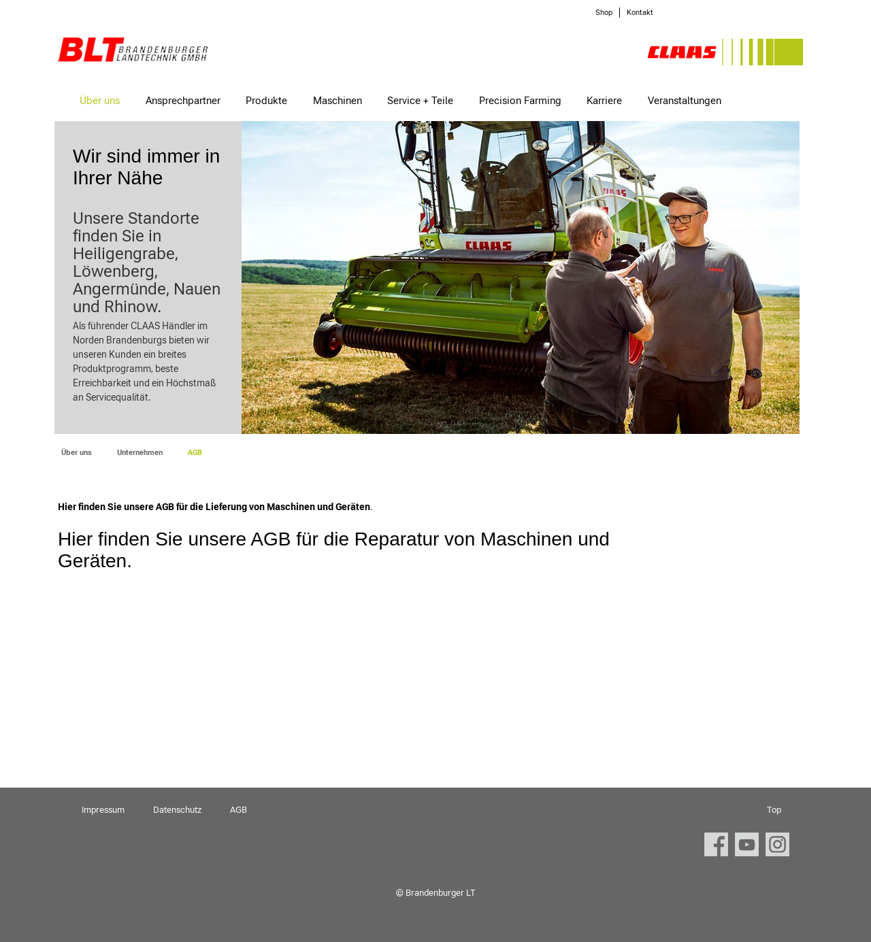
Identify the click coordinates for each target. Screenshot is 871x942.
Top (774, 810)
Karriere (604, 100)
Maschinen (337, 100)
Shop (603, 12)
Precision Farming (520, 100)
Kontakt (640, 12)
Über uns (100, 100)
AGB (238, 810)
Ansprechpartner (183, 100)
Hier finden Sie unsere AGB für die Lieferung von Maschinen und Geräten (214, 506)
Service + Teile (420, 100)
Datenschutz (177, 810)
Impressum (103, 810)
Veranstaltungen (684, 100)
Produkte (266, 100)
